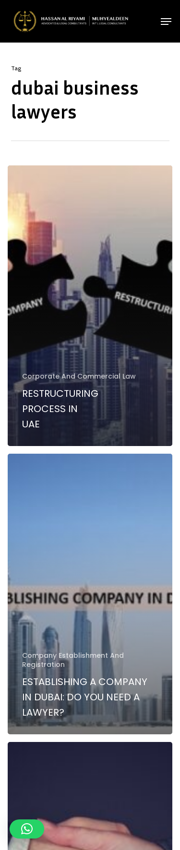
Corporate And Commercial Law (79, 376)
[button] (166, 21)
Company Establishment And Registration (73, 660)
